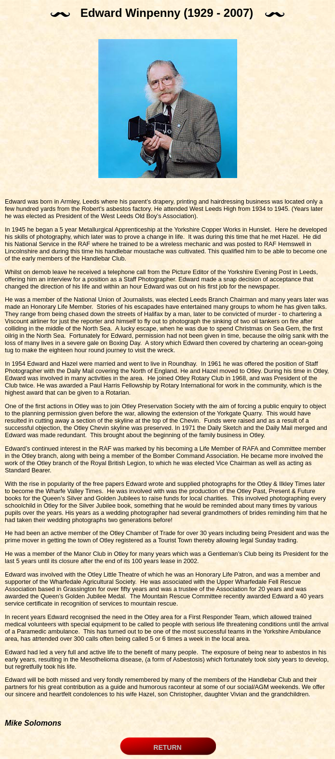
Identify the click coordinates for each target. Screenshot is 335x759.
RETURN (167, 747)
